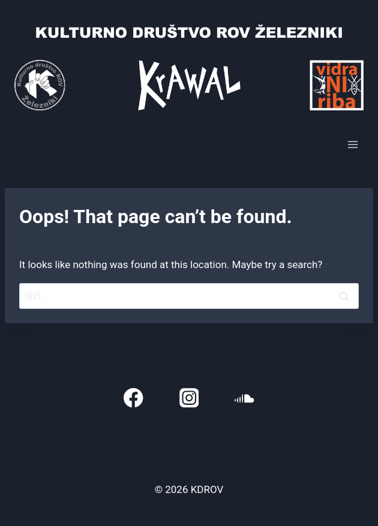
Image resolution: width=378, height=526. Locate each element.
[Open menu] (352, 144)
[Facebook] (133, 397)
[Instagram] (189, 397)
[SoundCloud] (244, 397)
